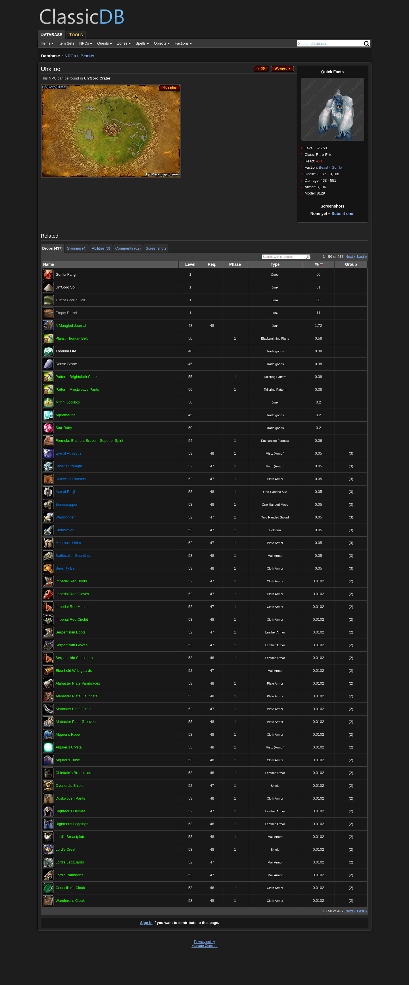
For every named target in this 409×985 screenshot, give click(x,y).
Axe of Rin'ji (65, 492)
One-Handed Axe (275, 491)
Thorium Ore (66, 351)
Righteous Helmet (70, 811)
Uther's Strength (69, 466)
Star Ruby (64, 428)
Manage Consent (204, 946)
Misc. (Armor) (275, 453)
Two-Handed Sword (275, 517)
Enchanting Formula (275, 440)
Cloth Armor (275, 479)
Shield (275, 785)
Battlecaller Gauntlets (73, 555)
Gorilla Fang (66, 274)
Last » (362, 256)
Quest (275, 274)
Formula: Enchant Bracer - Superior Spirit (89, 440)
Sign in (146, 923)
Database (50, 55)
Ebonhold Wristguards (74, 670)
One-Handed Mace (275, 504)
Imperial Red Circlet (72, 619)
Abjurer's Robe (68, 734)
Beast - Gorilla (330, 167)
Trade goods (275, 351)
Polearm (275, 530)
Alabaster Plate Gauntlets (76, 696)
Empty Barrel (66, 313)
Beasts (87, 55)
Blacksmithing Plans (275, 338)
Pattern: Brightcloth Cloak (76, 377)
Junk (275, 287)
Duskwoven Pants (70, 798)
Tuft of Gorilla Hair (70, 300)
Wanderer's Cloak (70, 900)
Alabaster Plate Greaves (76, 722)
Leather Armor (275, 632)
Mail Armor (275, 555)
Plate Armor (275, 543)
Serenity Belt (66, 568)
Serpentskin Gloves (72, 645)
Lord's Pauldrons (69, 875)
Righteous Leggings (72, 824)
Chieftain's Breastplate (74, 773)
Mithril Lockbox (68, 402)
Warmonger (65, 517)
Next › (350, 256)
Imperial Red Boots (71, 581)
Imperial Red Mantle (72, 607)
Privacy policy (204, 942)
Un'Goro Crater (97, 78)
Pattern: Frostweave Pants (77, 389)
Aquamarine (66, 415)
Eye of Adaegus (69, 453)
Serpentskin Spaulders (74, 658)
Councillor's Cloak (70, 888)
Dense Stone (66, 364)
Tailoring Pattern (275, 376)
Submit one (342, 213)
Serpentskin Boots (71, 632)
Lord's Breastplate (70, 837)
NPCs (70, 55)
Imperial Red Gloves (72, 594)
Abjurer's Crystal (69, 747)
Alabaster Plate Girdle (73, 709)
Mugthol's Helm (68, 543)
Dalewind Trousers (71, 479)
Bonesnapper (67, 504)
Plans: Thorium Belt (72, 338)
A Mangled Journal (71, 325)
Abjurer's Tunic (68, 760)
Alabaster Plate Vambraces (78, 683)
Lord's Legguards (70, 862)
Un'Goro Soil (66, 287)
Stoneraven (65, 530)
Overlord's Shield (70, 785)
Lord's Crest (66, 849)
